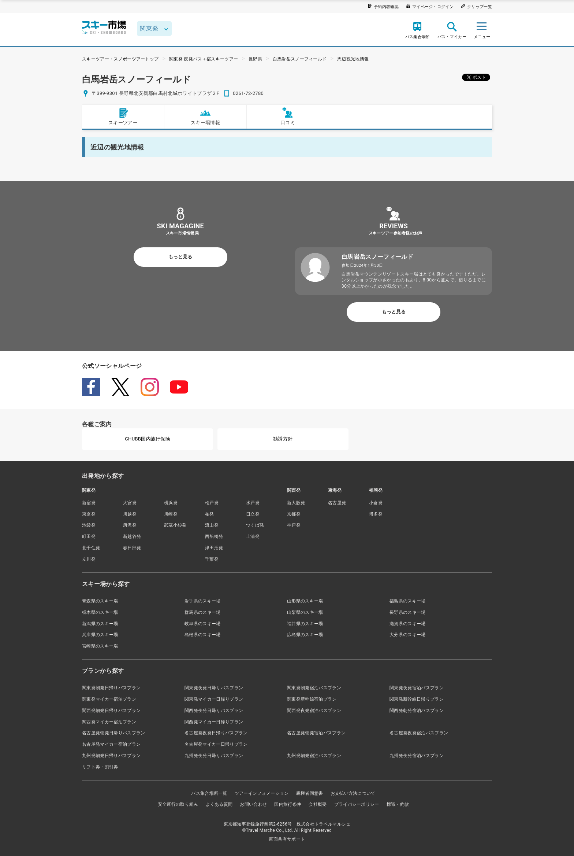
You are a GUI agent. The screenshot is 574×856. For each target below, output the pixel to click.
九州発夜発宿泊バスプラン (417, 755)
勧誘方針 (282, 439)
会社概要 (318, 804)
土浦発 (253, 536)
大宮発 (130, 502)
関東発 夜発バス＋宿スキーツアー (203, 59)
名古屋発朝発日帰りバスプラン (113, 732)
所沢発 (130, 525)
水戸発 (253, 502)
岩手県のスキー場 (202, 601)
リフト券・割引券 (100, 767)
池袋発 (89, 525)
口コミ (287, 116)
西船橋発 (214, 536)
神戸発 (294, 525)
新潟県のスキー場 (100, 623)
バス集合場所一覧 (209, 793)
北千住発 (91, 547)
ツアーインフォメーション (262, 793)
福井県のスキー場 (305, 623)
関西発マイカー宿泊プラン (109, 721)
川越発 (130, 514)
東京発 (89, 514)
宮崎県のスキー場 (100, 646)
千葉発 (212, 559)
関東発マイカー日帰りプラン (213, 699)
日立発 (253, 514)
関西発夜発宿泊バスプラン (314, 710)
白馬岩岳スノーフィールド (300, 59)
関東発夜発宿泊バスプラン (417, 687)
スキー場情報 (205, 116)
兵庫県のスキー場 (100, 634)
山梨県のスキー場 (305, 612)
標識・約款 (398, 804)
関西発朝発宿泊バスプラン (417, 710)
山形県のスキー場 (305, 601)
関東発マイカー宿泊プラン (109, 699)
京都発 (294, 514)
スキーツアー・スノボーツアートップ (120, 59)
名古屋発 (337, 502)
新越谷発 (132, 536)
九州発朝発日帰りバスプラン (111, 755)
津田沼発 (214, 547)
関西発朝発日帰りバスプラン (111, 710)
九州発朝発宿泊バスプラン (314, 755)
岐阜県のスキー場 (202, 623)
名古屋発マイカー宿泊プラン (111, 744)
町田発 (89, 536)
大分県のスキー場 (408, 634)
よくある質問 (219, 804)
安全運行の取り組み (178, 804)
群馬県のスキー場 (202, 612)
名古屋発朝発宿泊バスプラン (316, 732)
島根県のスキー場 (202, 634)
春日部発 (132, 547)
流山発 (212, 525)
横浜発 (171, 502)
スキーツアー (123, 116)
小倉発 (376, 502)
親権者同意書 (309, 793)
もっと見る (180, 256)
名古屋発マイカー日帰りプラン (215, 744)
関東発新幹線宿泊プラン (312, 699)
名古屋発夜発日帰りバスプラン (215, 732)
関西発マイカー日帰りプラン (213, 721)
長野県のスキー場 (408, 612)
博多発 (376, 514)
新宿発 (89, 502)
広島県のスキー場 (305, 634)
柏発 (209, 514)
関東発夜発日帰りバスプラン (213, 687)
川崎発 (171, 514)
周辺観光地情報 (353, 59)
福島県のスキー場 (408, 601)
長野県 (255, 59)
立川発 (89, 559)
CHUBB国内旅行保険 (147, 439)
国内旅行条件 (287, 804)
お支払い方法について (353, 793)
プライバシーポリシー (356, 804)
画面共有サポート (287, 839)
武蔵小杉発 (175, 525)
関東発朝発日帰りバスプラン (111, 687)
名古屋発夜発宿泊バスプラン (419, 732)
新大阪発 (296, 502)
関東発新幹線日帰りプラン (417, 699)
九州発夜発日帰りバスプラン (213, 755)
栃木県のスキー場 (100, 612)
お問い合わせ (253, 804)
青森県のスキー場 (100, 601)
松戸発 (212, 502)
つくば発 (255, 525)
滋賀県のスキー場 (408, 623)
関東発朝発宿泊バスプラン (314, 687)
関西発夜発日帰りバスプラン (213, 710)
